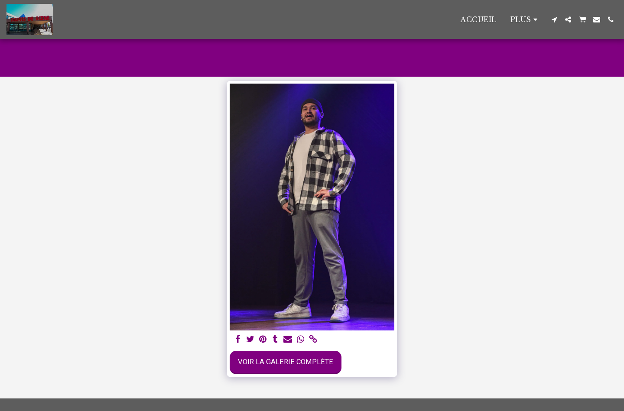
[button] (554, 19)
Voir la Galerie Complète (285, 362)
